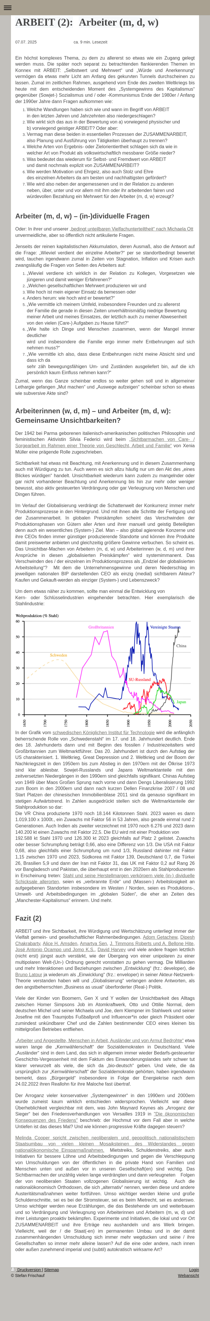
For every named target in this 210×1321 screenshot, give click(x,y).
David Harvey (111, 949)
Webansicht (188, 1275)
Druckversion (26, 1269)
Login (194, 1269)
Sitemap (51, 1269)
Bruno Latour (28, 974)
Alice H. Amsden (60, 943)
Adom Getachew (160, 937)
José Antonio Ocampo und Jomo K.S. (55, 949)
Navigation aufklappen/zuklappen (105, 7)
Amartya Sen (93, 943)
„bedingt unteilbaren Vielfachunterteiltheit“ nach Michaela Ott (131, 228)
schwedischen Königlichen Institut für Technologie (103, 732)
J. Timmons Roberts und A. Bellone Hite (152, 943)
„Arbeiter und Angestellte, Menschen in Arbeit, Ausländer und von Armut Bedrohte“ (99, 1040)
